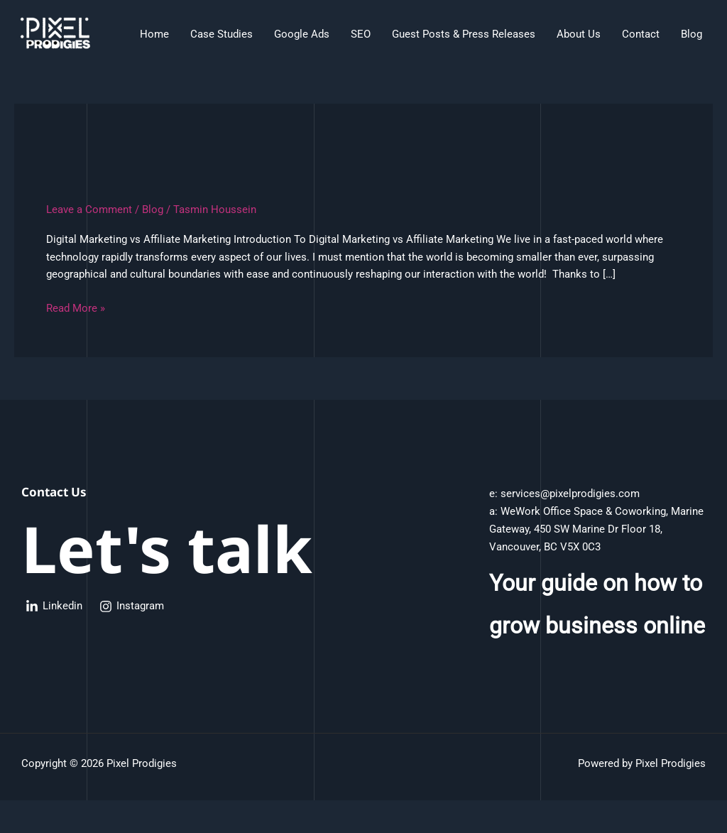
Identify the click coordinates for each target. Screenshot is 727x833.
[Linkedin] (54, 606)
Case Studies (221, 34)
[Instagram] (131, 606)
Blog (691, 34)
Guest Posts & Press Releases (463, 34)
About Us (579, 34)
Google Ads (301, 34)
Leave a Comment (89, 209)
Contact (641, 34)
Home (154, 34)
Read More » (75, 307)
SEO (361, 34)
